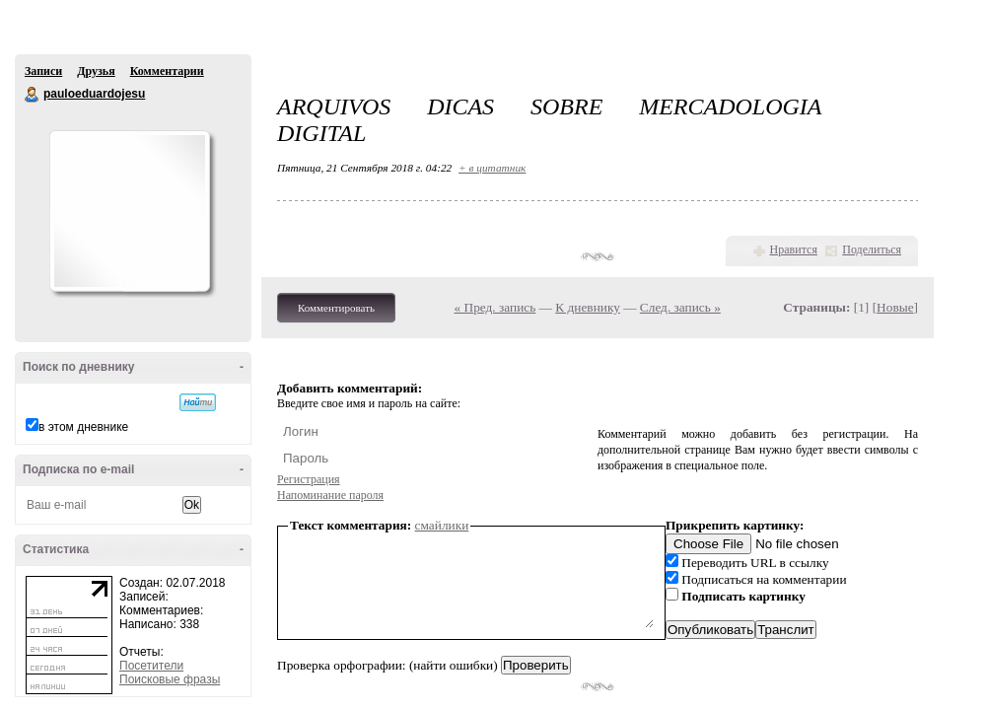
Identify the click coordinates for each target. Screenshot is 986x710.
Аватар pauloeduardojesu (129, 211)
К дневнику (587, 307)
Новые (895, 307)
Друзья (95, 71)
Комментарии (167, 71)
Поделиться (871, 249)
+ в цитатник (492, 168)
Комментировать (336, 308)
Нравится (793, 249)
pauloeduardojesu (32, 95)
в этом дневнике (83, 427)
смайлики (442, 525)
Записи (43, 71)
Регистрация (308, 479)
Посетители (151, 666)
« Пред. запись (495, 307)
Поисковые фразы (169, 679)
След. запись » (680, 307)
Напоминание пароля (330, 495)
